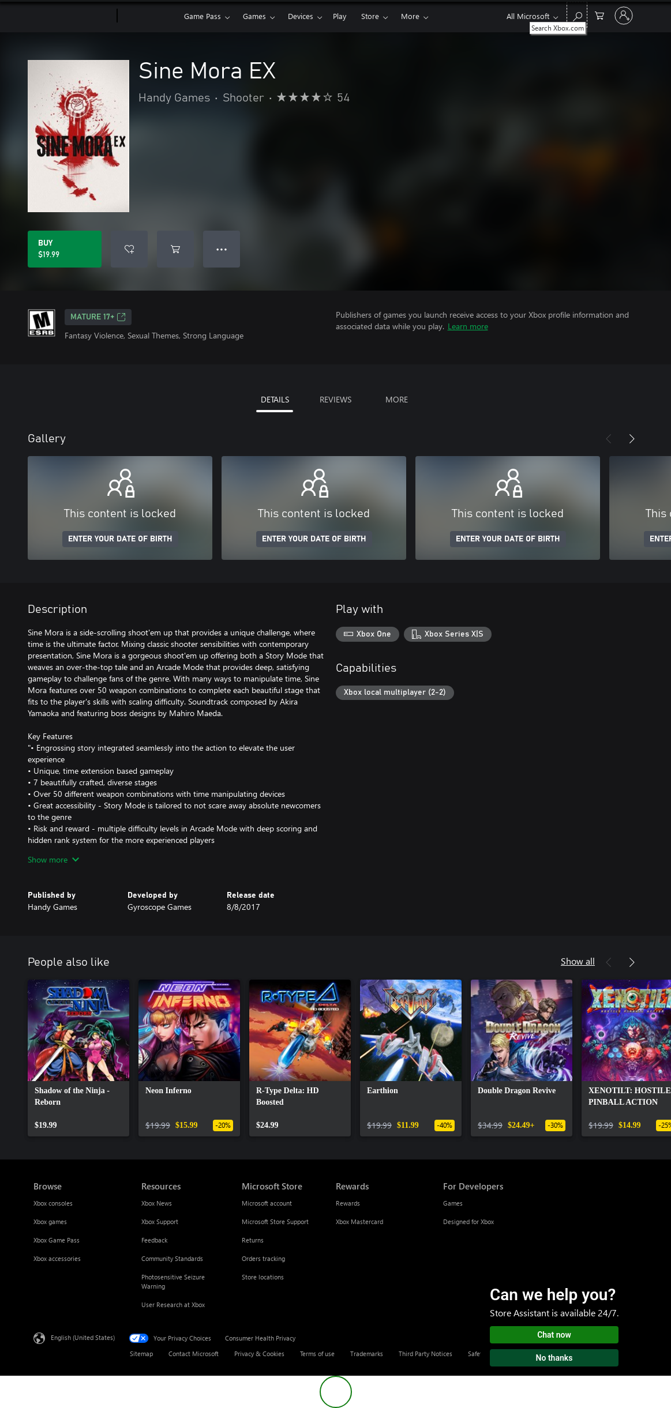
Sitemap (141, 1353)
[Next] (631, 439)
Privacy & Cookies (259, 1353)
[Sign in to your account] (624, 15)
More (410, 16)
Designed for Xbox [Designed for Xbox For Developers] (468, 1221)
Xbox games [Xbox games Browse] (50, 1221)
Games (254, 16)
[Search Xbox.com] (577, 15)
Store (370, 16)
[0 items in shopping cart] (599, 14)
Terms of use (317, 1353)
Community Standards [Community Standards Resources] (172, 1258)
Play (339, 16)
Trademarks (366, 1353)
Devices (300, 16)
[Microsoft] (73, 16)
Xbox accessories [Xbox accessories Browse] (57, 1258)
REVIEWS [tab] (335, 399)
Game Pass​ (202, 16)
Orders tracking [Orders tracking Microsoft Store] (263, 1258)
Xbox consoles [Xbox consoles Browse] (53, 1203)
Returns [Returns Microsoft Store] (253, 1240)
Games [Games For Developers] (453, 1203)
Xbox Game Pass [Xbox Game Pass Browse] (56, 1240)
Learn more (468, 326)
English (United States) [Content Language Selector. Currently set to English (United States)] (83, 1337)
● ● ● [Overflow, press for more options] (221, 249)
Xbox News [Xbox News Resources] (156, 1203)
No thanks (554, 1357)
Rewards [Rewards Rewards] (348, 1203)
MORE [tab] (396, 399)
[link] (78, 1058)
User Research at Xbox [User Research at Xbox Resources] (173, 1304)
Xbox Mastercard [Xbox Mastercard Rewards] (359, 1221)
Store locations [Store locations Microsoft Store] (263, 1277)
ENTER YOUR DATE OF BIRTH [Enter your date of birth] (120, 539)
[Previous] (608, 439)
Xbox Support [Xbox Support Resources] (159, 1221)
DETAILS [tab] (275, 399)
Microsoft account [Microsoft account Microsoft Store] (267, 1203)
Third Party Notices (425, 1353)
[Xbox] (149, 16)
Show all (578, 961)
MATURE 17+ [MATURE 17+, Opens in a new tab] (98, 317)
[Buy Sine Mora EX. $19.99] (65, 249)
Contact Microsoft (193, 1353)
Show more (53, 859)
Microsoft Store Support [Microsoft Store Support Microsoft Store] (275, 1221)
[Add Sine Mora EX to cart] (175, 249)
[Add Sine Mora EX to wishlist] (129, 249)
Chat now (554, 1334)
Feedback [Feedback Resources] (154, 1240)
